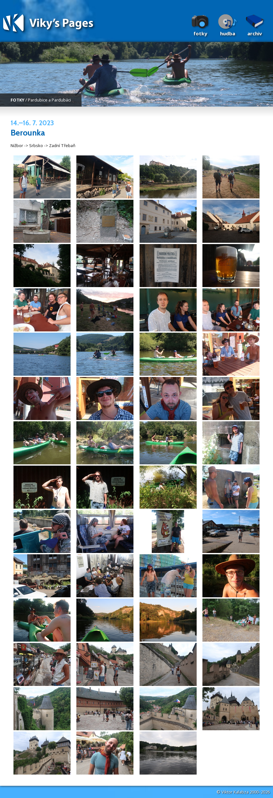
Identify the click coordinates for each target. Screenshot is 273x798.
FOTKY (17, 100)
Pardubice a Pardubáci (49, 100)
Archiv (254, 33)
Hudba (227, 33)
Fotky (200, 33)
